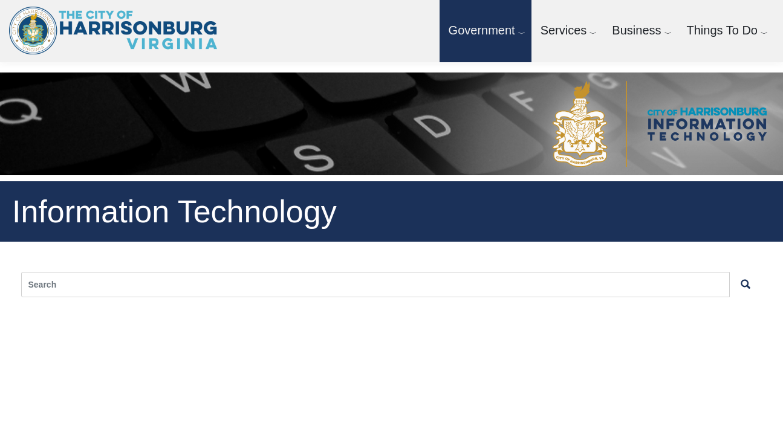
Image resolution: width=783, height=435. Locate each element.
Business (636, 30)
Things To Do (722, 30)
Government (482, 30)
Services (564, 30)
